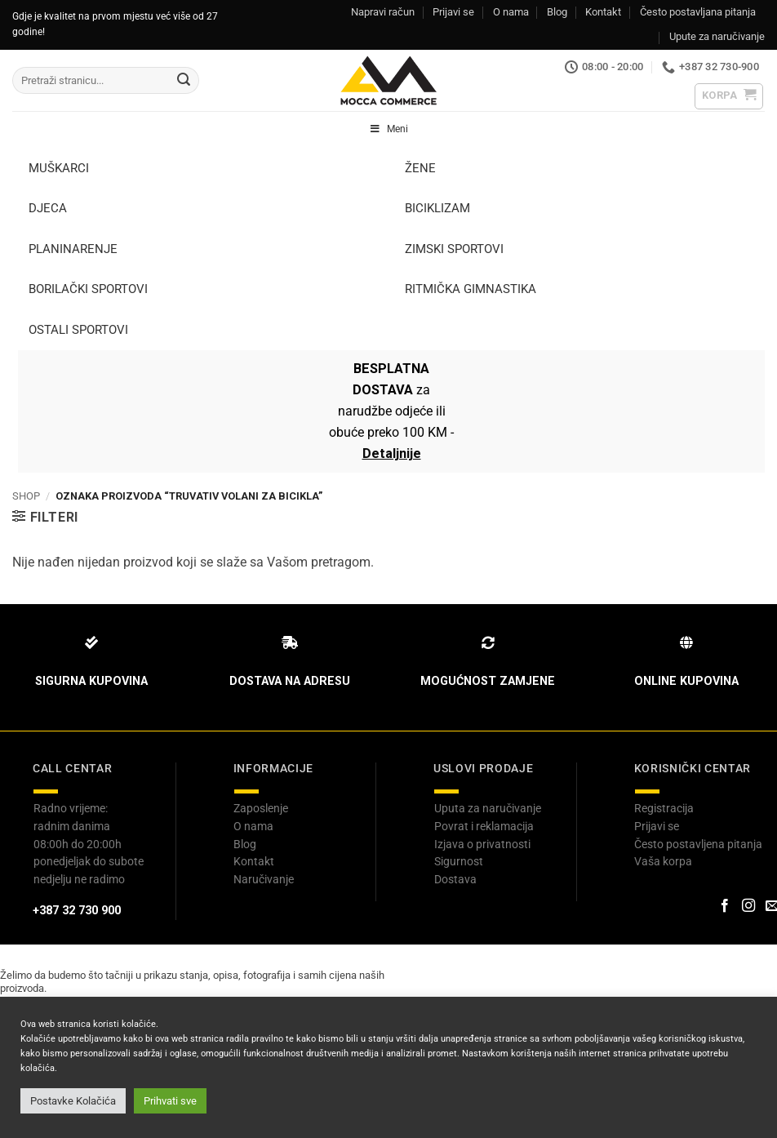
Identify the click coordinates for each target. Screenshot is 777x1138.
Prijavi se (453, 12)
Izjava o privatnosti (482, 844)
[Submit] (184, 81)
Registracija (664, 808)
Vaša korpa (663, 861)
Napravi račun (383, 12)
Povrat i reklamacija (484, 826)
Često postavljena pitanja (698, 844)
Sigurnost (458, 861)
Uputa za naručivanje (487, 808)
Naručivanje (263, 879)
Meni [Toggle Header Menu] (389, 129)
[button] (729, 96)
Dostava (455, 879)
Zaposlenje (260, 808)
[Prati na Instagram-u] (748, 906)
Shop (26, 496)
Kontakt (603, 12)
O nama (511, 12)
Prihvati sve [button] (170, 1101)
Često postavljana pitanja (698, 12)
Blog (557, 12)
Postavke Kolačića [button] (73, 1101)
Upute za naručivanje (717, 36)
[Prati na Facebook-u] (723, 906)
